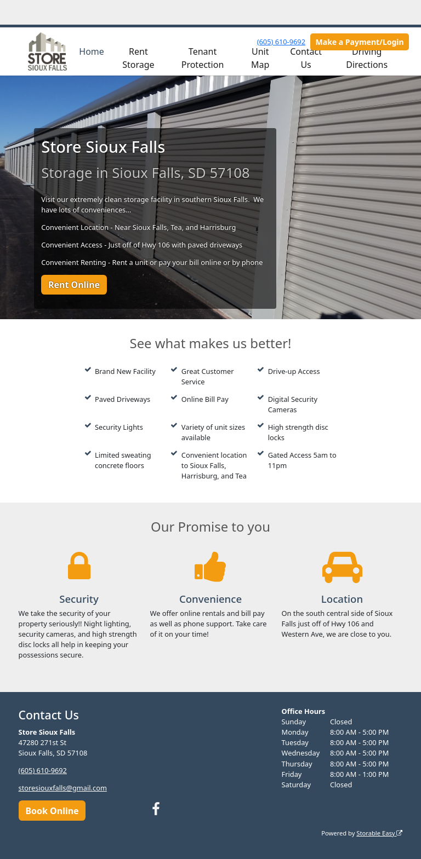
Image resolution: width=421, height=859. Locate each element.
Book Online (51, 811)
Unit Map (260, 58)
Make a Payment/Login (360, 42)
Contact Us (306, 58)
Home (91, 51)
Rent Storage (138, 58)
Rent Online (74, 285)
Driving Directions (367, 58)
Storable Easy (379, 833)
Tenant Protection (202, 58)
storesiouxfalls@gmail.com (63, 788)
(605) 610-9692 (281, 42)
